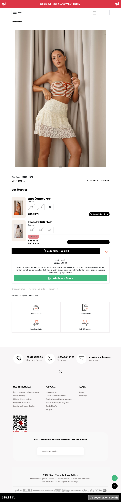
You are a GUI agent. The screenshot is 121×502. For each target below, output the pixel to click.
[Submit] (78, 451)
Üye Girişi (83, 396)
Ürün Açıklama (18, 289)
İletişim (49, 409)
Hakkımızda (51, 392)
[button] (103, 497)
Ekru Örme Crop (39, 198)
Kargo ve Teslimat (21, 402)
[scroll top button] (115, 486)
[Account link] (94, 12)
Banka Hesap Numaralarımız (59, 399)
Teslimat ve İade (37, 289)
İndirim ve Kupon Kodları (24, 406)
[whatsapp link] (115, 478)
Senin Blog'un (52, 406)
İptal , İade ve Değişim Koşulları (27, 392)
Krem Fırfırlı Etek (40, 222)
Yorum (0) (53, 289)
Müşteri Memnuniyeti (22, 399)
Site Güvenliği (19, 396)
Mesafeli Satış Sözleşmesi (57, 402)
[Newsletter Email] (60, 451)
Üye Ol (81, 392)
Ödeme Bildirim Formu (56, 396)
